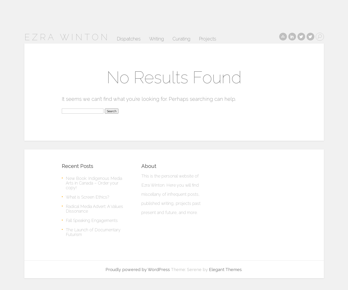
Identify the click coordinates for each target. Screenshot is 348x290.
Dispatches (129, 39)
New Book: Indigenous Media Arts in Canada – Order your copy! (94, 183)
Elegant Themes (225, 269)
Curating (181, 39)
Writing (156, 39)
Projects (207, 39)
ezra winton (67, 37)
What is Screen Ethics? (87, 197)
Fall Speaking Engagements (92, 220)
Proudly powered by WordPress (138, 269)
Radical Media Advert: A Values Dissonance (94, 209)
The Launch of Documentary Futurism (93, 232)
